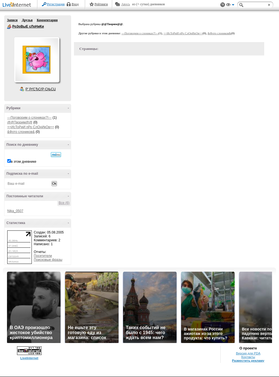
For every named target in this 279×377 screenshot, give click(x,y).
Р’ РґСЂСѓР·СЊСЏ (41, 89)
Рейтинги (101, 4)
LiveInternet (18, 5)
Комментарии (47, 20)
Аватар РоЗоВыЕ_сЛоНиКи (36, 60)
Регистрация (56, 4)
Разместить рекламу (248, 360)
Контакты (248, 357)
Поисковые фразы (48, 260)
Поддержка (222, 5)
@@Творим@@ (19, 122)
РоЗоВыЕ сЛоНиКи (9, 27)
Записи (12, 20)
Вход (75, 4)
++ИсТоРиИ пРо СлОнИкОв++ (30, 127)
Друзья (27, 20)
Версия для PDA (248, 353)
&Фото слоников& (21, 132)
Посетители (43, 256)
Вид (230, 5)
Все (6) (64, 203)
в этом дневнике (23, 162)
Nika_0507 (15, 211)
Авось (125, 4)
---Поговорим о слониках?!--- (29, 118)
